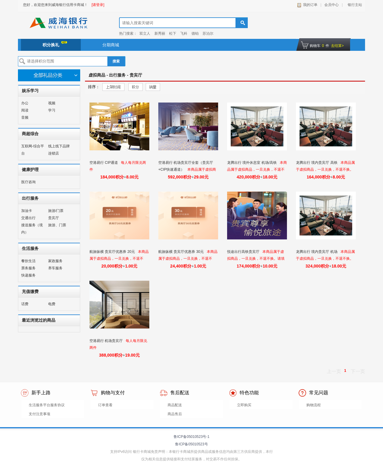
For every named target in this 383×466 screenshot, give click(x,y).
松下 (172, 33)
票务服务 (28, 268)
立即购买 (244, 405)
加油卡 (26, 211)
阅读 (24, 110)
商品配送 (175, 405)
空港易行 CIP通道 (104, 163)
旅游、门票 (57, 225)
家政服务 (55, 261)
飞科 (183, 33)
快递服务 (28, 275)
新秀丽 (159, 33)
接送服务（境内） (32, 228)
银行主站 (354, 5)
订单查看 (105, 405)
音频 (24, 117)
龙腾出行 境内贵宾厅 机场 (317, 252)
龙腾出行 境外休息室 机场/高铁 (252, 163)
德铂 (195, 33)
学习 (51, 110)
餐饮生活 (28, 261)
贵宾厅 (53, 218)
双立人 (144, 33)
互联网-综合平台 (32, 149)
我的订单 (310, 5)
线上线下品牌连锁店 (59, 149)
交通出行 (28, 218)
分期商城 (110, 44)
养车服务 (55, 268)
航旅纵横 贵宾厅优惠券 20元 (112, 252)
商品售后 (175, 414)
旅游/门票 (55, 211)
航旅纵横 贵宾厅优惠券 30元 (181, 252)
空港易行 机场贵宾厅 (106, 341)
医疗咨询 (28, 182)
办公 (24, 103)
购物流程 (313, 405)
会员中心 (331, 5)
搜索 (116, 61)
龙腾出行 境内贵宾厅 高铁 (317, 163)
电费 (51, 304)
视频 (51, 103)
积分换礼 (54, 44)
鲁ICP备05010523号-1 (191, 437)
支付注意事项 (39, 414)
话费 (24, 304)
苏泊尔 (208, 33)
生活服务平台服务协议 (47, 405)
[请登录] (98, 5)
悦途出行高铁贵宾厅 (243, 252)
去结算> (337, 46)
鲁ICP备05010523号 (191, 444)
